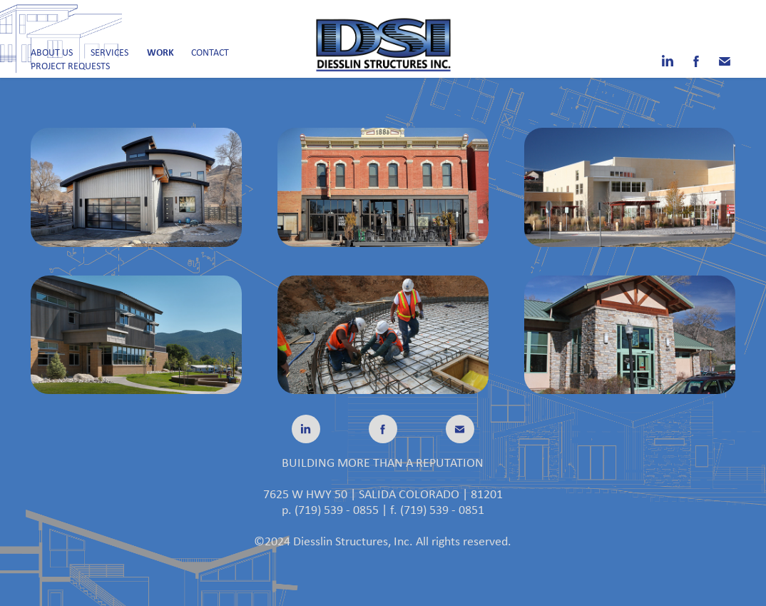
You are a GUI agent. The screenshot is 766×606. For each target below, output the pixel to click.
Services (109, 52)
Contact (210, 52)
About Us (52, 52)
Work (160, 52)
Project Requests (70, 65)
